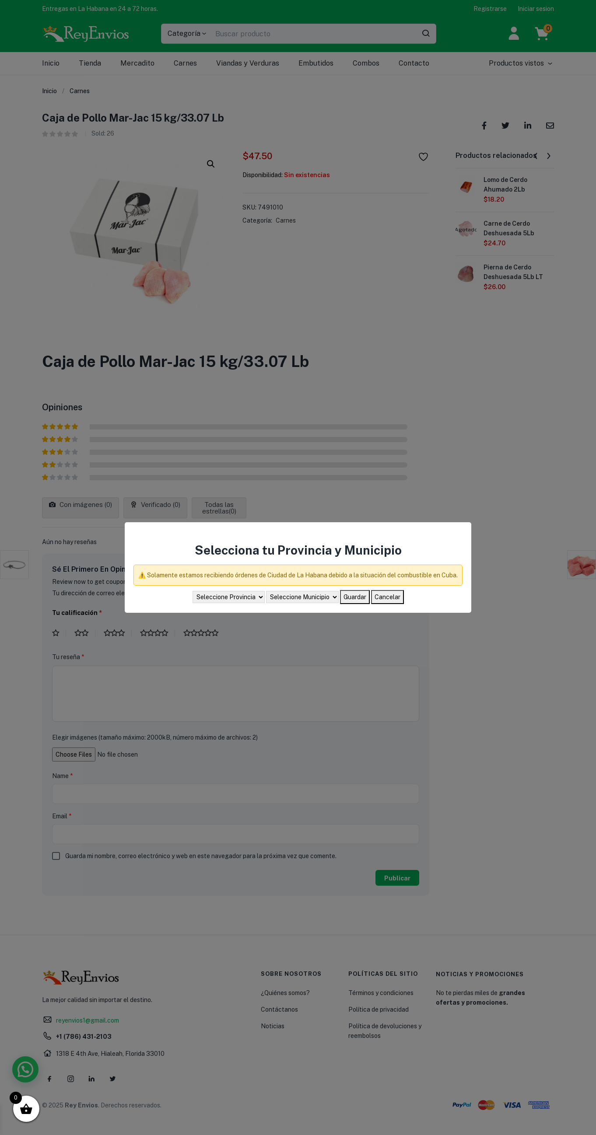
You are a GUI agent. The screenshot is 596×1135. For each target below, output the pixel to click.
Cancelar (387, 597)
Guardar (355, 597)
